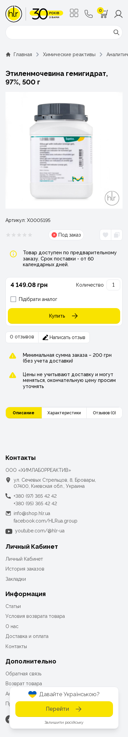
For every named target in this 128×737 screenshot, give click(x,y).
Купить (64, 316)
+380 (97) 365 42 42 (35, 496)
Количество (90, 285)
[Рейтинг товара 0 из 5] (19, 235)
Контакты (16, 646)
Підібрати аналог (38, 299)
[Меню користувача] (118, 14)
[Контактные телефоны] (89, 14)
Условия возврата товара (35, 616)
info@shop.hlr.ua (32, 513)
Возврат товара (23, 683)
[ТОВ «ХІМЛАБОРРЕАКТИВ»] (34, 13)
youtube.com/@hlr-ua (40, 530)
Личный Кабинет (24, 559)
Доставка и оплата (26, 636)
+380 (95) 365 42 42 (35, 503)
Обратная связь (23, 673)
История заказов (24, 569)
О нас (11, 626)
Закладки (15, 579)
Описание (23, 413)
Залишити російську (64, 722)
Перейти (64, 709)
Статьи (13, 606)
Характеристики (64, 413)
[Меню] (74, 13)
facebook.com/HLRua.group (45, 521)
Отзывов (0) (104, 413)
